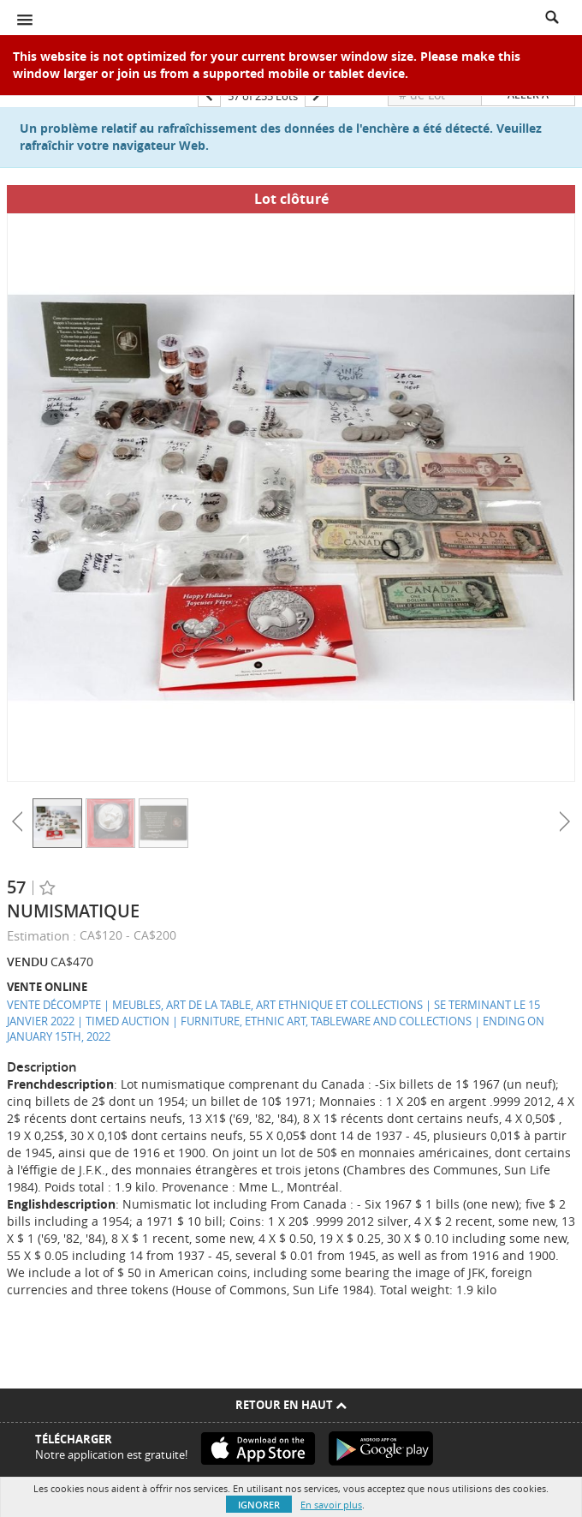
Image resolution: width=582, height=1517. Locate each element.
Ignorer (259, 1504)
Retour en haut (291, 1404)
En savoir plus (331, 1504)
